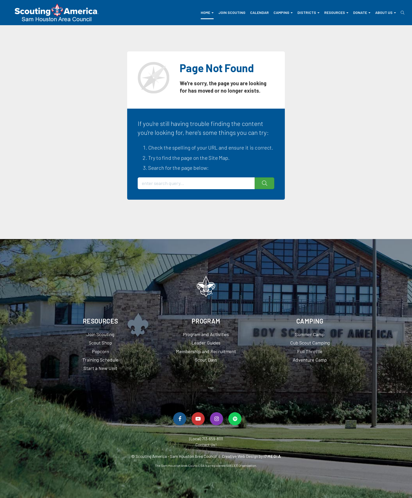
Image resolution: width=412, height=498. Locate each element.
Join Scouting (231, 12)
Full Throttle (309, 351)
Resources (336, 12)
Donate (361, 12)
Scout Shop (100, 343)
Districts (308, 12)
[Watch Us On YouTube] (198, 418)
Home (207, 12)
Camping (283, 12)
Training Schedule (100, 360)
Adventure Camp (310, 360)
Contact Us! (206, 444)
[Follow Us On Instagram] (216, 418)
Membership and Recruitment (206, 351)
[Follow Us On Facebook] (179, 418)
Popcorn (100, 351)
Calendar (259, 12)
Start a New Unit (100, 368)
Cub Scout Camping (310, 343)
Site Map (218, 158)
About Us (385, 12)
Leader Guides (206, 343)
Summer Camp (310, 334)
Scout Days (206, 360)
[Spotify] (234, 418)
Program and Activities (206, 334)
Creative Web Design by (251, 456)
